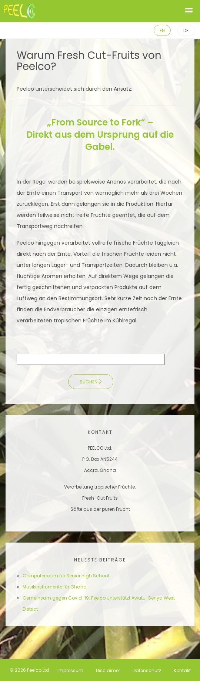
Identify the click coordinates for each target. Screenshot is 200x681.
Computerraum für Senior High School (66, 576)
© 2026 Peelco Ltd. (30, 670)
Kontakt (182, 670)
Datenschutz (147, 670)
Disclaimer (108, 670)
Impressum (70, 670)
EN (162, 30)
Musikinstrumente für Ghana (55, 587)
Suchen (88, 382)
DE (186, 30)
